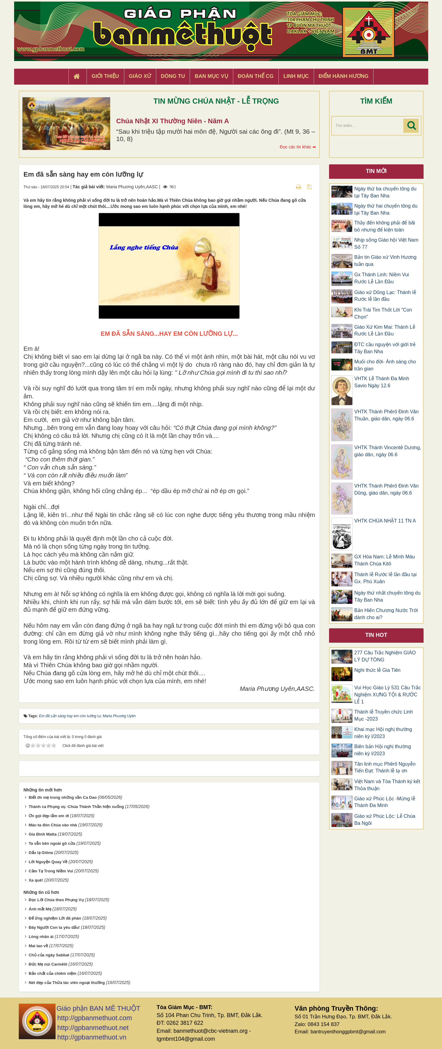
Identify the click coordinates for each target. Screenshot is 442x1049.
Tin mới (376, 171)
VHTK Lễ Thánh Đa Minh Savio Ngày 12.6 (381, 382)
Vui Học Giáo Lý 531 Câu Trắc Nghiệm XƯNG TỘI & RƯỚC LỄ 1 (387, 694)
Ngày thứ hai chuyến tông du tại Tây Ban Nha (385, 209)
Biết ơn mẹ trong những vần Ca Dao (62, 797)
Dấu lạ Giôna (41, 852)
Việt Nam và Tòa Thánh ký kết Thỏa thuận (387, 785)
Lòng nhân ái (41, 936)
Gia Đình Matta (42, 834)
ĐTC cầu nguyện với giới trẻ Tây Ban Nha (385, 348)
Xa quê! (36, 880)
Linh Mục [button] (296, 76)
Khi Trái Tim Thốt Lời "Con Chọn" (383, 313)
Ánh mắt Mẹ (40, 909)
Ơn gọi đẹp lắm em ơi (49, 816)
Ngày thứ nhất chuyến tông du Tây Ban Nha (387, 596)
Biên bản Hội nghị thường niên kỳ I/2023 (382, 750)
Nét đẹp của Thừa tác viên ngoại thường (67, 982)
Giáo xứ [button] (140, 76)
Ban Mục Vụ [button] (211, 76)
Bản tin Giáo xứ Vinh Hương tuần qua (385, 261)
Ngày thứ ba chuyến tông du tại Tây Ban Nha (385, 192)
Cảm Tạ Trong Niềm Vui (51, 871)
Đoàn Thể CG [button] (256, 76)
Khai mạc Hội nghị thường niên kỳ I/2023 (383, 733)
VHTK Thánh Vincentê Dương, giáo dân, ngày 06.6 (387, 451)
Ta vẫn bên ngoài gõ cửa (52, 843)
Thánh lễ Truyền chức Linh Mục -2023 (383, 715)
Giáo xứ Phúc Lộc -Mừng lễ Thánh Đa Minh (384, 802)
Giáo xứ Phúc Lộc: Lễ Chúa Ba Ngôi (384, 820)
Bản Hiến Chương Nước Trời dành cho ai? (386, 614)
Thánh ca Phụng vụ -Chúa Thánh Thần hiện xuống (76, 806)
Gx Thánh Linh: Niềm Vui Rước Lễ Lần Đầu (381, 278)
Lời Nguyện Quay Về (48, 861)
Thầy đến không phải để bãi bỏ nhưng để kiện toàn (384, 226)
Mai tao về (38, 946)
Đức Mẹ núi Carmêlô (48, 964)
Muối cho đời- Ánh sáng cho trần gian (385, 365)
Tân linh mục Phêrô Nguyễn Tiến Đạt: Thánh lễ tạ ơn (385, 767)
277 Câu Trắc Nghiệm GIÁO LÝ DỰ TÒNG (385, 656)
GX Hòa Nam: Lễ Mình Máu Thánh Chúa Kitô (384, 560)
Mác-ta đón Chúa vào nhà (53, 825)
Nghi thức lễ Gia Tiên (377, 670)
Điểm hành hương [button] (344, 76)
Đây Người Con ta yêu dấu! (54, 927)
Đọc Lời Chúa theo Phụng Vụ (56, 900)
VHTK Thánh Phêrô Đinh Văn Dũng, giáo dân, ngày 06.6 (386, 489)
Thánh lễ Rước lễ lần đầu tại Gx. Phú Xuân (385, 578)
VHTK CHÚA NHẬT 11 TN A (385, 520)
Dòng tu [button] (173, 76)
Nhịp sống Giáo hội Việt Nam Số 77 (386, 243)
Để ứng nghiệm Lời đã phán (55, 918)
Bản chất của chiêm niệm (52, 973)
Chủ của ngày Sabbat (49, 955)
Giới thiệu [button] (105, 76)
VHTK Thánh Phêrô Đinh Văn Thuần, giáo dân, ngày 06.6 (386, 415)
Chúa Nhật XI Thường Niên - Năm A (172, 121)
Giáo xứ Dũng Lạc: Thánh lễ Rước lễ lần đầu (385, 296)
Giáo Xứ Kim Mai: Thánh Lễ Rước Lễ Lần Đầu (384, 330)
